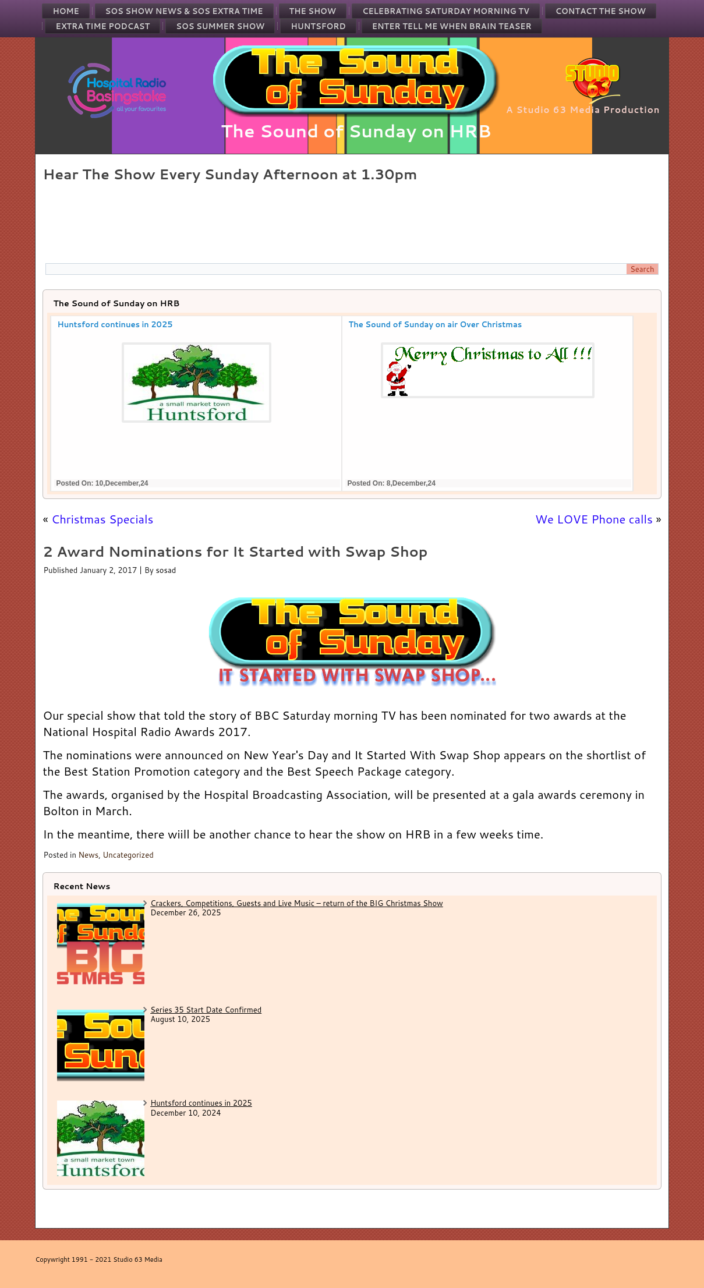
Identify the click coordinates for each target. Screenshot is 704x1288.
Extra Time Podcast (102, 26)
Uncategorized (128, 855)
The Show (313, 11)
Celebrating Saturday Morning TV (445, 11)
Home (65, 11)
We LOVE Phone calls (594, 519)
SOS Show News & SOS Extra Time (184, 11)
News (88, 855)
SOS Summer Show (220, 26)
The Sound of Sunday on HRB (356, 130)
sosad (165, 570)
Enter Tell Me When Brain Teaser (452, 26)
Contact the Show (601, 11)
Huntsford (318, 26)
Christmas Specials (102, 519)
